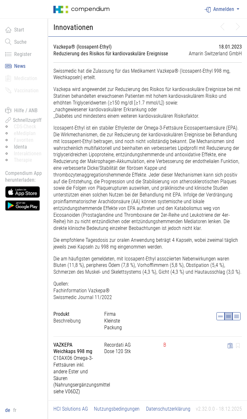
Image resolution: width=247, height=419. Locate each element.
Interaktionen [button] (27, 153)
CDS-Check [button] (25, 126)
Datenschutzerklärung (168, 409)
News (15, 66)
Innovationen (73, 27)
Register (18, 54)
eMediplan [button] (25, 133)
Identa (20, 147)
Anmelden (220, 9)
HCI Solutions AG (70, 409)
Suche (16, 42)
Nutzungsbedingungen (117, 409)
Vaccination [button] (22, 90)
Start (14, 29)
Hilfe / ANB (21, 110)
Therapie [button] (23, 160)
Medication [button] (21, 78)
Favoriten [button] (23, 140)
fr (14, 410)
